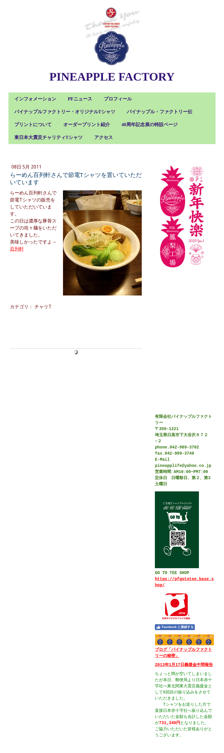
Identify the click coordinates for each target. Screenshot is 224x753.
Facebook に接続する (174, 627)
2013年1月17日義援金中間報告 (184, 665)
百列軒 (17, 249)
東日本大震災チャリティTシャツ (48, 137)
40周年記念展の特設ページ (150, 124)
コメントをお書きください (38, 326)
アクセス (103, 137)
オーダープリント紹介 (86, 124)
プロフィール (118, 98)
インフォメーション (35, 98)
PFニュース (80, 98)
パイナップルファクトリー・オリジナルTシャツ (65, 111)
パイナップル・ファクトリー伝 (159, 111)
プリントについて (33, 124)
